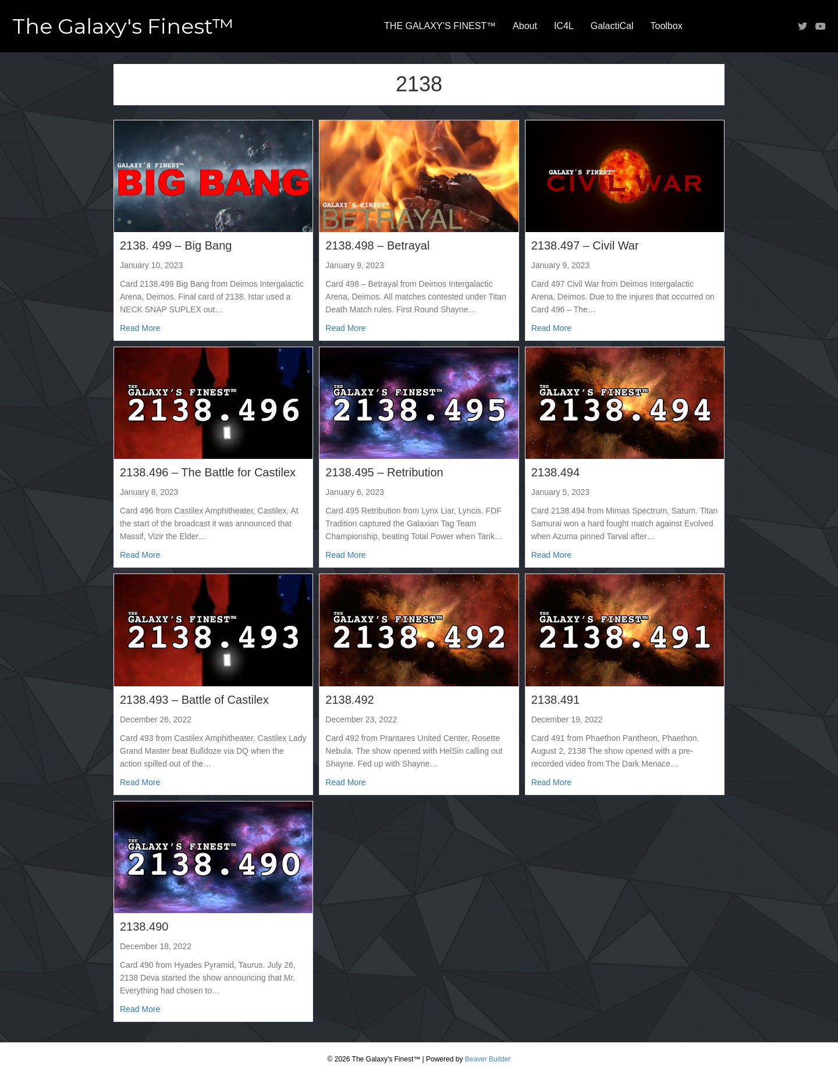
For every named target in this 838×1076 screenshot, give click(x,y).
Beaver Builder (488, 1059)
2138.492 (349, 699)
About (525, 26)
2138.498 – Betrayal (377, 245)
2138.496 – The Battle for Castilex (208, 472)
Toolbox (667, 26)
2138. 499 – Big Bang (176, 245)
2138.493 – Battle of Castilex (194, 699)
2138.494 (555, 472)
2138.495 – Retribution (384, 472)
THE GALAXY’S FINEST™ (440, 26)
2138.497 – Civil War (585, 245)
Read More (140, 327)
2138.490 (144, 926)
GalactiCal (612, 26)
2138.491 (555, 699)
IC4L (564, 26)
